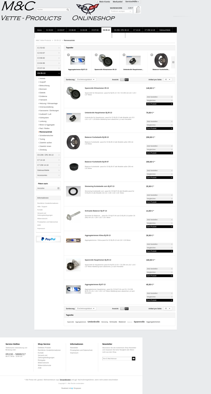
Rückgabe (41, 360)
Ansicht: (115, 80)
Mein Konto (104, 2)
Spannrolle (70, 322)
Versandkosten (65, 380)
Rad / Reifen (45, 128)
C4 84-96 (41, 63)
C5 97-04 (41, 68)
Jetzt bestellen (152, 97)
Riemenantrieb (46, 132)
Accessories (42, 175)
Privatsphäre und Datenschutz (47, 222)
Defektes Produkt (44, 348)
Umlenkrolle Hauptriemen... (133, 69)
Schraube (113, 322)
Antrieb (42, 78)
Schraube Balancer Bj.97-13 (96, 211)
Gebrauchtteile (43, 170)
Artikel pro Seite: (155, 80)
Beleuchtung (45, 86)
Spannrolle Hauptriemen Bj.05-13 (98, 260)
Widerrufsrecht (42, 218)
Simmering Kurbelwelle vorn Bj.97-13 (99, 186)
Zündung (43, 150)
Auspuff (43, 82)
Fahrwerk (43, 100)
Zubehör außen (46, 143)
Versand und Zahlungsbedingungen (45, 214)
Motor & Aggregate (47, 125)
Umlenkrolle (94, 321)
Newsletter (74, 348)
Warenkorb (137, 9)
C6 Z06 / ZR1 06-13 (45, 155)
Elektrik (43, 93)
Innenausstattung (46, 107)
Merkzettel (117, 2)
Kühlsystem (44, 118)
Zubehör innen (45, 146)
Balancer (122, 322)
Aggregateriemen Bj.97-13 (77, 69)
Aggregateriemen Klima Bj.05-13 (98, 235)
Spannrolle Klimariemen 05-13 (105, 69)
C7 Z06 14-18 (43, 165)
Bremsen (43, 89)
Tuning (42, 139)
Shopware (77, 388)
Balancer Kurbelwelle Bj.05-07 (97, 162)
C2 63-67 (41, 53)
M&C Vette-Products (44, 40)
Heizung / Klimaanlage (49, 103)
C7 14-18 (41, 160)
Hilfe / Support (42, 206)
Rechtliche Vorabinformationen (47, 203)
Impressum (41, 228)
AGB (39, 225)
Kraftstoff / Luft (45, 114)
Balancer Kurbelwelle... (161, 69)
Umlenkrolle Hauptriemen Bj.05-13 (98, 113)
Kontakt (40, 210)
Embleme (43, 96)
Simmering (105, 322)
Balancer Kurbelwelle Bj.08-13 (97, 137)
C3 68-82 (41, 58)
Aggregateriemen (81, 322)
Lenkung (43, 121)
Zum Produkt (152, 104)
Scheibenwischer (46, 135)
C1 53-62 (41, 48)
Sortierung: (70, 80)
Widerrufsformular (44, 365)
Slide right (173, 62)
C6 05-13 (57, 40)
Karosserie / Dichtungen (49, 110)
